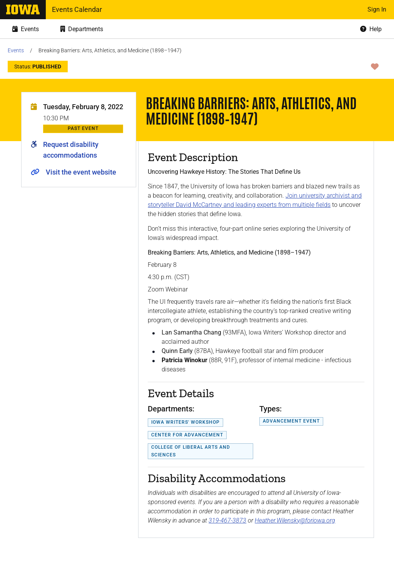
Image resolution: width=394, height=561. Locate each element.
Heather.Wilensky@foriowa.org (295, 520)
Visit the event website (81, 172)
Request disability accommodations (70, 149)
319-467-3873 (227, 520)
